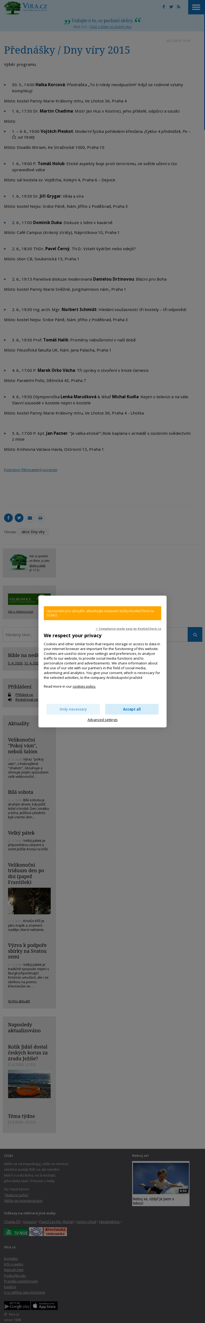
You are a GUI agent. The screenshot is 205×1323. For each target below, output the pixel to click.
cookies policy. (84, 686)
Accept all (132, 709)
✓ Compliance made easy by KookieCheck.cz (128, 629)
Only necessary (73, 709)
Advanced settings (103, 719)
